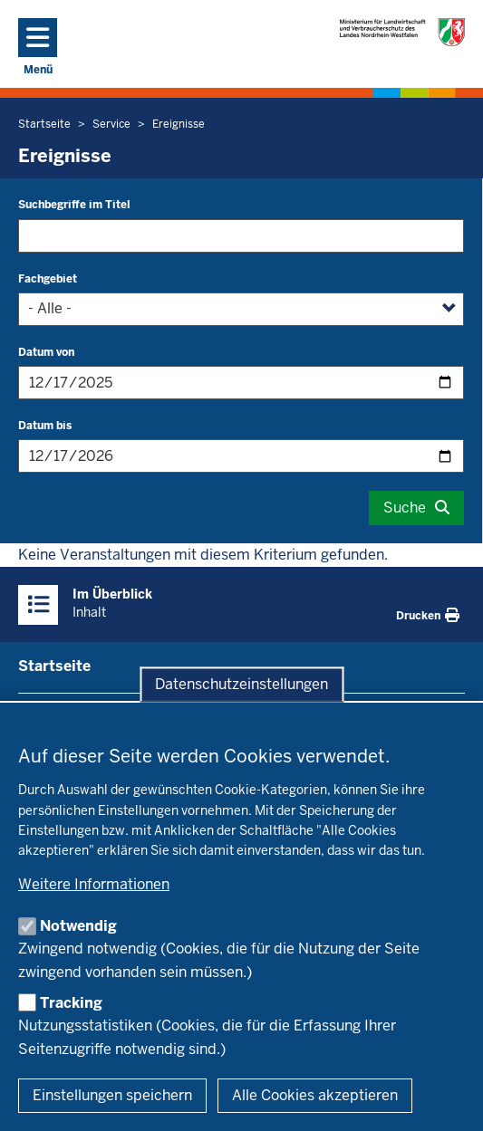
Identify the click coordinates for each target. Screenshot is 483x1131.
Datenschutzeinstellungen (241, 684)
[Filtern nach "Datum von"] (241, 382)
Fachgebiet (47, 279)
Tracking (71, 1002)
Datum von (46, 352)
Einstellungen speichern (112, 1095)
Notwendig (78, 925)
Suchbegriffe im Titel (74, 204)
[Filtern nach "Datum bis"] (241, 456)
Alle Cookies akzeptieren (315, 1095)
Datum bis (45, 425)
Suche (404, 507)
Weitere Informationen (93, 884)
